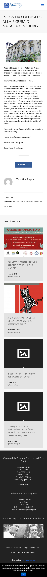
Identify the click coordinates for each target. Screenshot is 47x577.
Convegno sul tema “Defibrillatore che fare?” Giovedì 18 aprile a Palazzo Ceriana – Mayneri (22, 431)
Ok (23, 574)
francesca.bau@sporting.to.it (26, 510)
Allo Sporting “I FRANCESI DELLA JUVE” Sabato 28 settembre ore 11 (21, 320)
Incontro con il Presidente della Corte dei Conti (21, 375)
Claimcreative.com (28, 560)
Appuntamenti (18, 201)
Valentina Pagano (14, 276)
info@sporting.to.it (25, 480)
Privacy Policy (23, 485)
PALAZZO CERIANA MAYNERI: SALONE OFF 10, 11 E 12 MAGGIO (23, 265)
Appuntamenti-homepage (33, 201)
